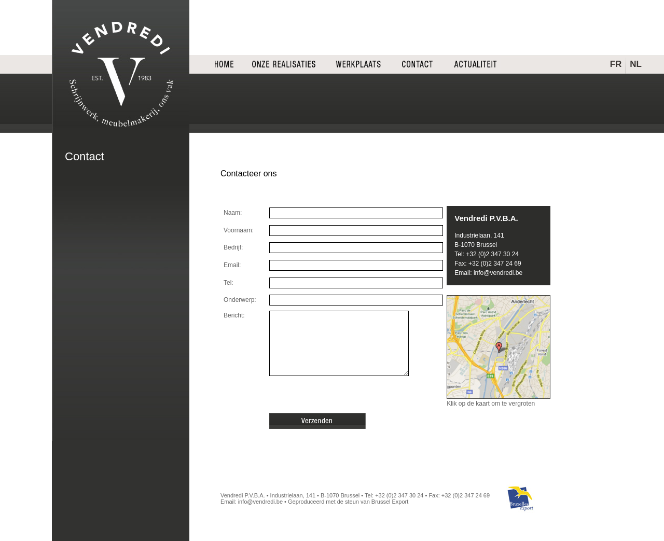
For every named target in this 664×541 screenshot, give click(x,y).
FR (616, 64)
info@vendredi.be (498, 272)
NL (636, 64)
